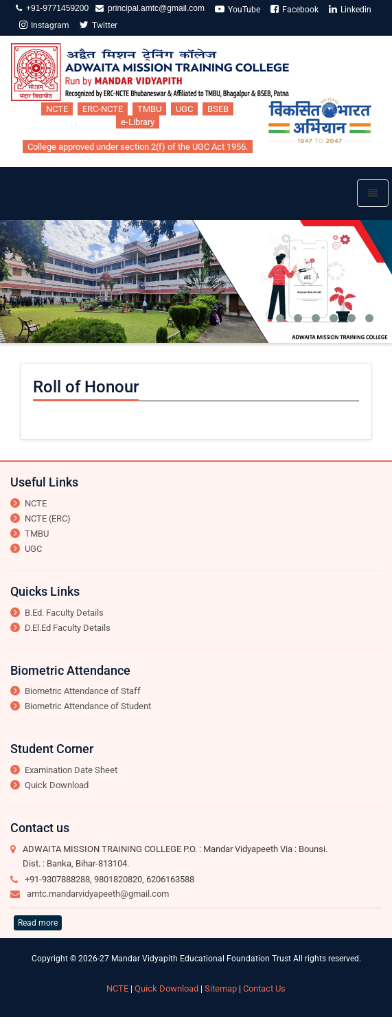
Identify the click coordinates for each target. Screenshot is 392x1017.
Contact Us (264, 988)
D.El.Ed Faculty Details (68, 628)
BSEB (218, 109)
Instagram (44, 25)
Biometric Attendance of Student (88, 706)
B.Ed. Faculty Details (64, 612)
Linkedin (350, 9)
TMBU (149, 109)
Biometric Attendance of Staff (83, 691)
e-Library (137, 122)
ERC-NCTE (102, 109)
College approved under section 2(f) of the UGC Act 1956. (137, 147)
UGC (184, 109)
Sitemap (221, 988)
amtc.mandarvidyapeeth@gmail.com (98, 894)
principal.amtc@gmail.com (154, 8)
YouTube (237, 9)
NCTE (57, 109)
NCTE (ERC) (48, 518)
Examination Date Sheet (71, 770)
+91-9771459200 (55, 8)
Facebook (294, 9)
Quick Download (57, 785)
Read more (38, 923)
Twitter (98, 25)
